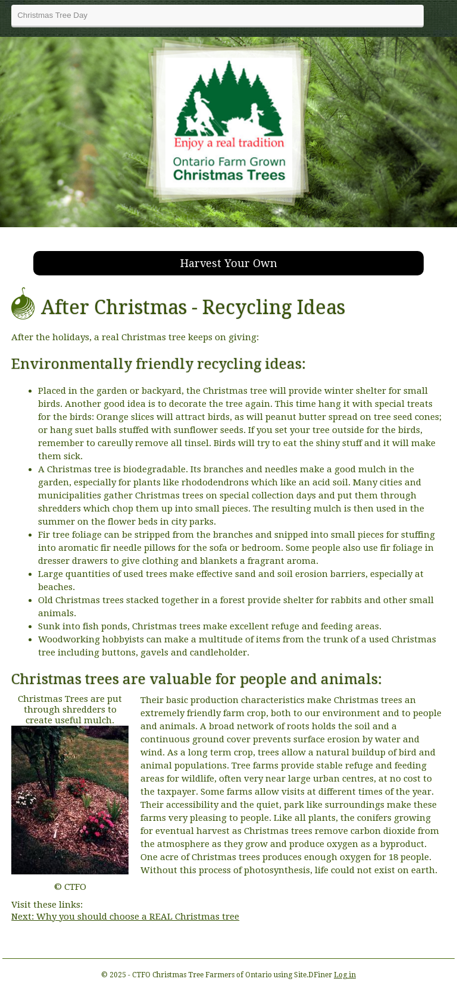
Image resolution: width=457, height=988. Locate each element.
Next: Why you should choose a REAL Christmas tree (125, 916)
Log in (345, 975)
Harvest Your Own (228, 263)
